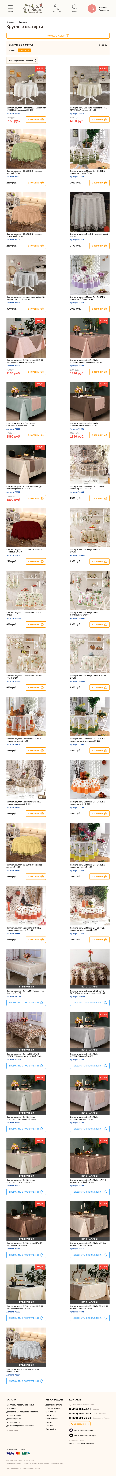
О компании (51, 1412)
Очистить (103, 45)
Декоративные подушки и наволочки (22, 1412)
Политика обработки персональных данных (23, 1468)
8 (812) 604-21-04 (80, 1413)
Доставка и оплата (54, 1405)
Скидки (49, 1422)
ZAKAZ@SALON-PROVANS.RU (81, 1443)
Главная (10, 22)
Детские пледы (13, 1422)
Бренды (49, 1426)
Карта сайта (51, 1429)
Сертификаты (52, 1419)
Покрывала (11, 1408)
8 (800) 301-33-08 (80, 1417)
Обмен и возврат (53, 1408)
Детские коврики (13, 1415)
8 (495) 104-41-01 (80, 1409)
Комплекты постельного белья (20, 1405)
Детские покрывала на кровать (20, 1426)
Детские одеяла (13, 1419)
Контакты (50, 1415)
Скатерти (23, 22)
